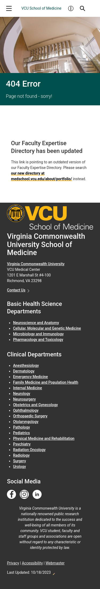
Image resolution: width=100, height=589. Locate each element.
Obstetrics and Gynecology (35, 405)
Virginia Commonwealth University (36, 264)
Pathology (21, 427)
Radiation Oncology (29, 450)
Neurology (21, 393)
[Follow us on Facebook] (11, 494)
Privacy (13, 563)
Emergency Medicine (30, 377)
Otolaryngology (25, 421)
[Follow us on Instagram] (24, 494)
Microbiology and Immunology (38, 334)
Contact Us (16, 290)
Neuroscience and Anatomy (36, 323)
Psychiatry (22, 444)
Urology (19, 466)
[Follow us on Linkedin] (37, 494)
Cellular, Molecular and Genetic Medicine (47, 328)
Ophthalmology (25, 410)
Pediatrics (21, 433)
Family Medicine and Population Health (45, 382)
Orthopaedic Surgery (30, 416)
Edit (53, 572)
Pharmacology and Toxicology (38, 339)
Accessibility (32, 563)
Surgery (19, 461)
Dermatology (23, 371)
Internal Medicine (27, 388)
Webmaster (55, 563)
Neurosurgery (24, 399)
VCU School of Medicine (41, 8)
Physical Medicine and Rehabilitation (43, 438)
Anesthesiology (26, 365)
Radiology (21, 455)
